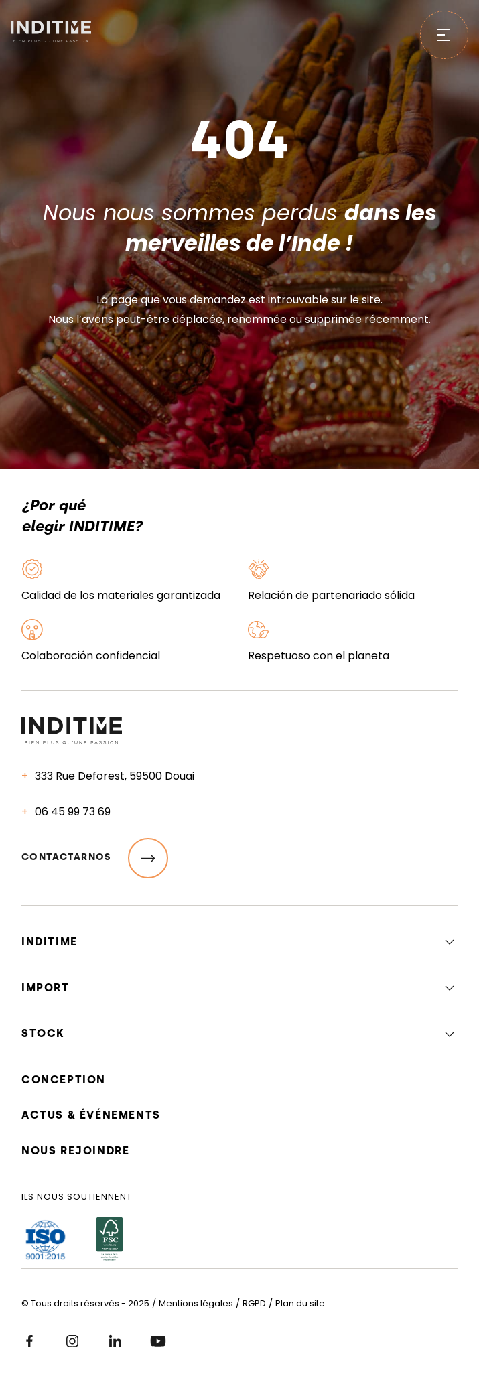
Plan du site (300, 1303)
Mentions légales (196, 1303)
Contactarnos (94, 858)
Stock (43, 1033)
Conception (63, 1079)
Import (45, 987)
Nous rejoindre (75, 1150)
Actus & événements (91, 1115)
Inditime (49, 941)
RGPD (254, 1303)
